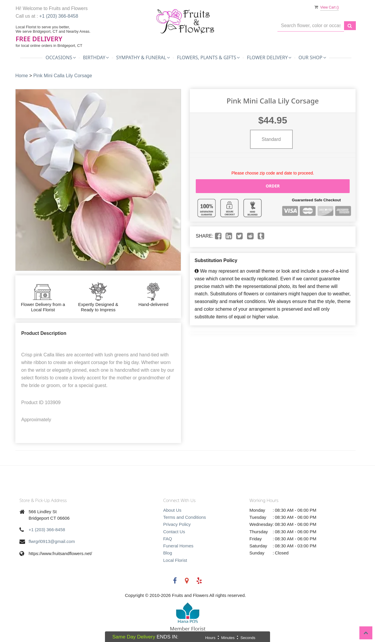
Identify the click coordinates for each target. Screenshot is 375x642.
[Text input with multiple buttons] (310, 26)
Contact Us (174, 531)
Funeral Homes (178, 545)
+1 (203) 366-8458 (58, 16)
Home (21, 75)
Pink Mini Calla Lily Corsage (62, 75)
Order (273, 186)
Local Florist (175, 560)
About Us (172, 510)
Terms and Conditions (184, 517)
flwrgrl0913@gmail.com (52, 541)
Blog (167, 552)
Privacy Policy (177, 524)
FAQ (167, 538)
